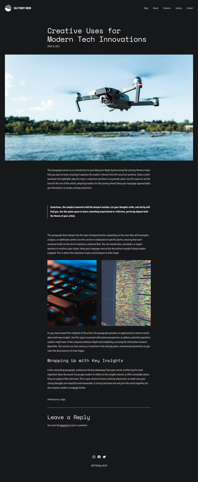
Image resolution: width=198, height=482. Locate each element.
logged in (64, 425)
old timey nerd (22, 8)
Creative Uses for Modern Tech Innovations (97, 34)
